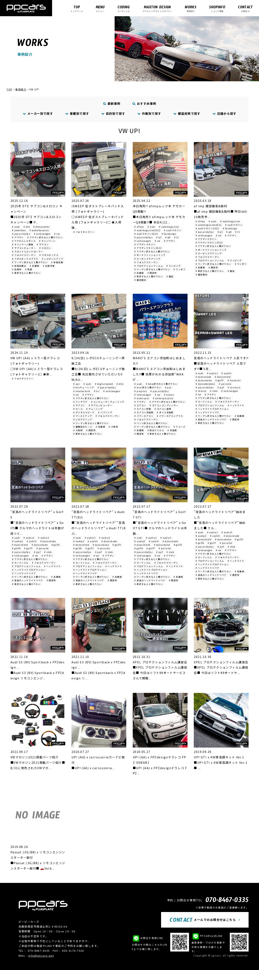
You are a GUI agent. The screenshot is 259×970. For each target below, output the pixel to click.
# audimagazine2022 (147, 230)
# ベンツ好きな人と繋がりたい (151, 423)
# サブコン (43, 244)
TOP (9, 89)
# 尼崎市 (16, 269)
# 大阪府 (78, 430)
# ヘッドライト (236, 405)
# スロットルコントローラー (27, 251)
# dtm (120, 383)
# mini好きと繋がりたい (147, 387)
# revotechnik (81, 391)
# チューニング (94, 408)
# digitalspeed (104, 383)
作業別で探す (149, 113)
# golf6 (16, 548)
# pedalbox (19, 230)
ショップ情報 (217, 9)
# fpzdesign (169, 233)
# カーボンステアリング (147, 258)
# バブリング (105, 412)
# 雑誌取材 (140, 279)
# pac (168, 387)
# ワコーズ (179, 426)
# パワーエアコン (143, 415)
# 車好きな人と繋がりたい (26, 272)
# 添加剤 (172, 430)
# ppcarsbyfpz (21, 233)
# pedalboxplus (39, 230)
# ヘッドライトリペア (207, 412)
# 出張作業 (49, 265)
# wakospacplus (163, 398)
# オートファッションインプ (149, 255)
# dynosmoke (204, 380)
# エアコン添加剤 (143, 412)
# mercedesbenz (205, 383)
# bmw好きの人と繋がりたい (162, 383)
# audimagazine (169, 226)
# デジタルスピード (84, 412)
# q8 (168, 237)
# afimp (139, 226)
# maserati (234, 380)
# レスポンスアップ (52, 258)
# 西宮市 (152, 272)
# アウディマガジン (144, 244)
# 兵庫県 (34, 265)
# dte (27, 226)
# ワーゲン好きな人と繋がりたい (30, 262)
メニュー (100, 9)
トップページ (76, 9)
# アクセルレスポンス (24, 240)
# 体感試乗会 (19, 265)
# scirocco (234, 387)
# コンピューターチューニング (107, 401)
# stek (214, 390)
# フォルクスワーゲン (24, 255)
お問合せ (245, 9)
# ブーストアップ (82, 415)
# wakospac (141, 398)
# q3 (159, 237)
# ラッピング (173, 265)
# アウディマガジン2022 (148, 247)
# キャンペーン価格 (22, 244)
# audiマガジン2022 (146, 233)
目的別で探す (113, 113)
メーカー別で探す (38, 113)
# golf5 (55, 544)
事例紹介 (190, 9)
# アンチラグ (80, 401)
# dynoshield (223, 376)
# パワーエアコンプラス (170, 415)
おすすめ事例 (144, 103)
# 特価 (28, 269)
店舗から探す (224, 113)
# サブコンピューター (24, 247)
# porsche (225, 383)
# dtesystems (41, 226)
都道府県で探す (186, 113)
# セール (78, 408)
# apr (76, 383)
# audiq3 (17, 541)
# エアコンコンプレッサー (164, 405)
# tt (176, 237)
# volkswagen (42, 233)
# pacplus (140, 391)
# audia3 (43, 537)
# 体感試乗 (57, 262)
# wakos (169, 394)
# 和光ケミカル (156, 430)
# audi (16, 226)
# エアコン (140, 405)
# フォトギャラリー (84, 231)
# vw (57, 233)
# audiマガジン (172, 230)
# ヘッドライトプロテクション (212, 408)
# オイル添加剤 (165, 412)
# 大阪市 (113, 426)
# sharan (201, 390)
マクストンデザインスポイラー (157, 9)
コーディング (123, 9)
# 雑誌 (170, 276)
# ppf (221, 387)
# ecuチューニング (83, 387)
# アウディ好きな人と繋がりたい (45, 237)
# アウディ (18, 237)
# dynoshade (203, 376)
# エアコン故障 (163, 408)
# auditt (226, 373)
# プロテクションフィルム (148, 265)
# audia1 (212, 373)
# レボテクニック (82, 419)
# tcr (97, 391)
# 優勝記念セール (82, 426)
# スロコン (45, 247)
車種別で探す (77, 113)
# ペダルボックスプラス (25, 258)
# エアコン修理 (142, 408)
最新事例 (111, 103)
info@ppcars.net (41, 956)
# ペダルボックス (48, 255)
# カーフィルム (204, 401)
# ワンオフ (179, 269)
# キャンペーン (47, 240)
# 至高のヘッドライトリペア (211, 419)
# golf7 (219, 380)
